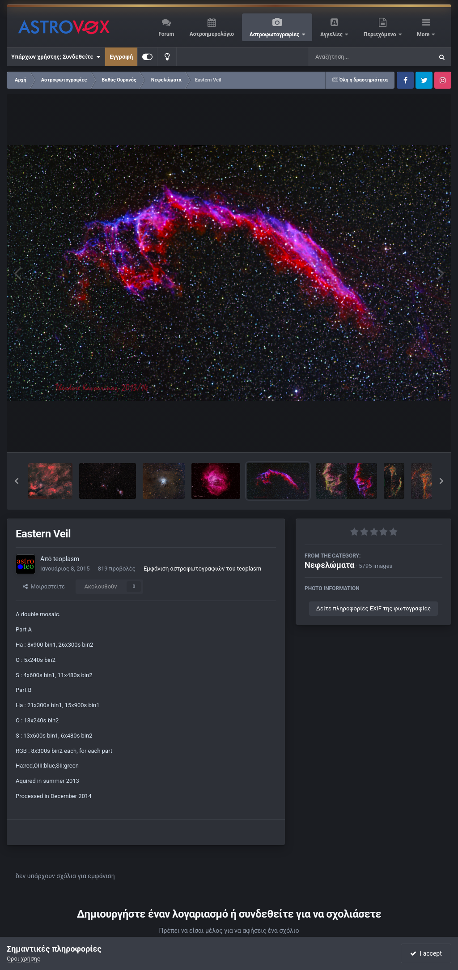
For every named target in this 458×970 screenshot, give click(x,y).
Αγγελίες (332, 34)
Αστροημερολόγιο (212, 34)
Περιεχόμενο (381, 34)
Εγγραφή (121, 56)
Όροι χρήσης (23, 958)
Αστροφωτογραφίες (275, 34)
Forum (166, 34)
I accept (425, 953)
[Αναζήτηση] (352, 56)
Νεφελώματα (329, 565)
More (424, 34)
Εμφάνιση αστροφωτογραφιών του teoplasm (202, 568)
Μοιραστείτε (44, 586)
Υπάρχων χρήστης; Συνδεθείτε (55, 56)
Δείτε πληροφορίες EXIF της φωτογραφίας (373, 608)
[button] (16, 481)
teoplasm (66, 558)
